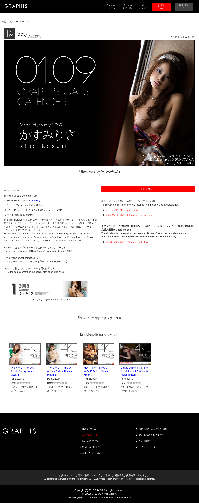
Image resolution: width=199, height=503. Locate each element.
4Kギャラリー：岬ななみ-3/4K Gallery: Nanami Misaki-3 (96, 371)
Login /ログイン (90, 441)
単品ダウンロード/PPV (13, 21)
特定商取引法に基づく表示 (153, 429)
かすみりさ (34, 200)
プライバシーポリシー (150, 447)
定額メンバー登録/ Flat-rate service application (130, 215)
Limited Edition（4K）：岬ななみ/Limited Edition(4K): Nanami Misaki (134, 371)
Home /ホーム (89, 429)
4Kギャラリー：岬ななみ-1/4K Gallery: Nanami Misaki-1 (23, 371)
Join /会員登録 (89, 435)
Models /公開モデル (92, 447)
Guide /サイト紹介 (91, 453)
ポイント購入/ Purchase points (122, 210)
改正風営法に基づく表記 (151, 435)
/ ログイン (148, 189)
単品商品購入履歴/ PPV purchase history (127, 242)
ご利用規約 (144, 441)
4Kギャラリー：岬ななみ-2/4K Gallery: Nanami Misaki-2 (59, 371)
